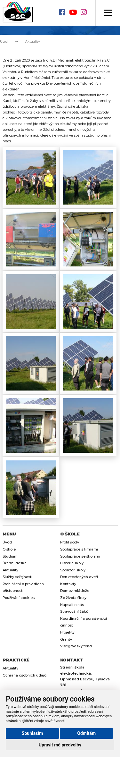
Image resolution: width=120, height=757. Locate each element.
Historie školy (72, 563)
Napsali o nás (72, 605)
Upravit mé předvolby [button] (60, 744)
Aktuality (32, 41)
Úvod (4, 41)
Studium (10, 556)
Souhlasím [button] (32, 733)
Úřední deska (15, 563)
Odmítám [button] (86, 733)
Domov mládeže (74, 591)
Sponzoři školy (72, 570)
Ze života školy (73, 598)
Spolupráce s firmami (79, 549)
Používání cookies (19, 598)
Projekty (67, 632)
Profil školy (69, 542)
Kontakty (68, 584)
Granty (66, 639)
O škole (9, 549)
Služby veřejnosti (17, 577)
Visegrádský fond (76, 646)
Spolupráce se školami (80, 556)
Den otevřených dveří (79, 577)
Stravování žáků (74, 612)
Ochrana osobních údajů (24, 675)
